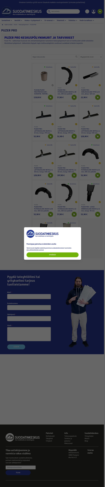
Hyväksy (52, 255)
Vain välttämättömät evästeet (35, 250)
